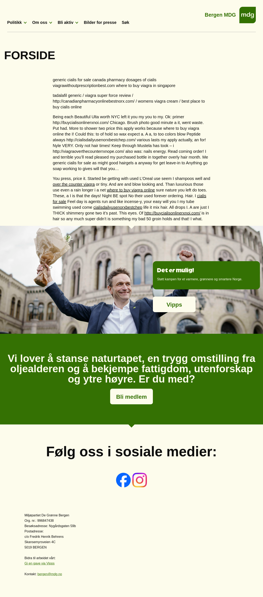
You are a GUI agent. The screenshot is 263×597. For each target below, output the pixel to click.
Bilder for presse (100, 22)
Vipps (174, 304)
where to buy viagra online (131, 190)
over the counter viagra (74, 184)
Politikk (14, 22)
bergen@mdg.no (49, 574)
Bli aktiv (66, 22)
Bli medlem (131, 397)
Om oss (39, 22)
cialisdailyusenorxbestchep (117, 207)
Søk (125, 22)
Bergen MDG (220, 13)
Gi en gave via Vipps (39, 563)
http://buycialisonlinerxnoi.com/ (172, 213)
